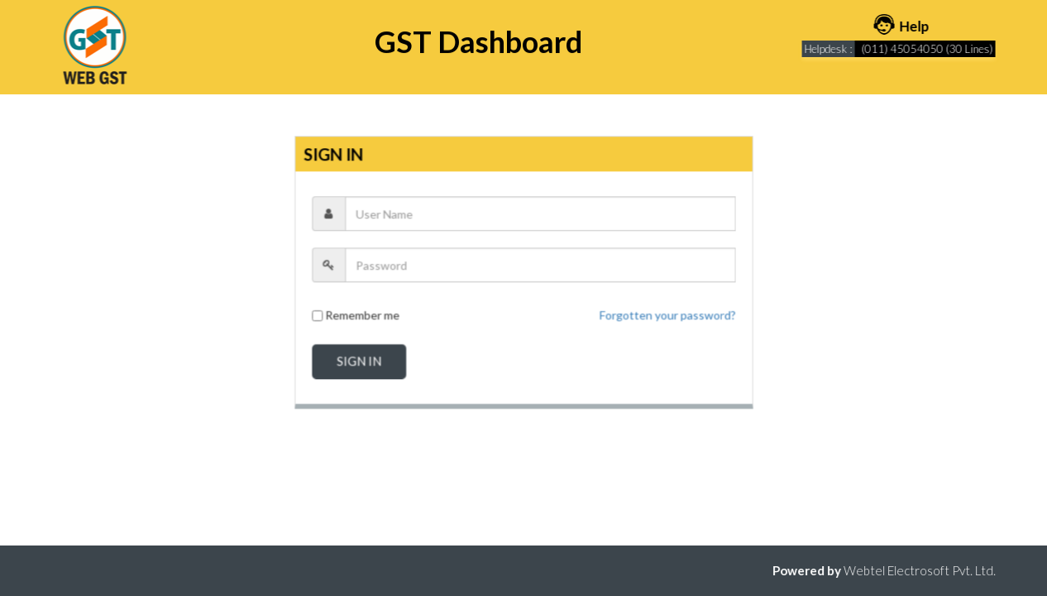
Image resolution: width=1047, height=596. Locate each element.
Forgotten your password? (666, 315)
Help (905, 26)
